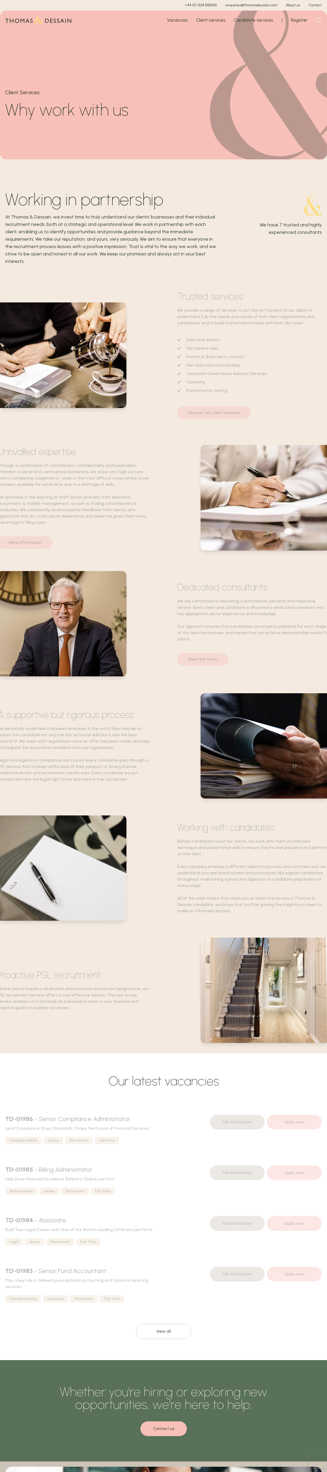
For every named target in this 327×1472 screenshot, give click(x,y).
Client (210, 20)
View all (163, 1331)
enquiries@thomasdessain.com (251, 5)
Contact (315, 5)
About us (293, 5)
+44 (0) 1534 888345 (201, 5)
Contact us (163, 1428)
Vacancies (177, 20)
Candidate (253, 20)
